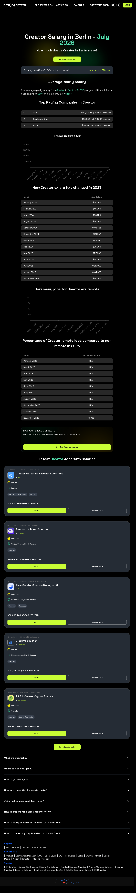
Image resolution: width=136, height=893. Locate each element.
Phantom (21, 533)
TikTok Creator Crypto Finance (34, 696)
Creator (33, 494)
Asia (7, 847)
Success (22, 606)
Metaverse (70, 855)
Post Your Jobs (99, 5)
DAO (40, 855)
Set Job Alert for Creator (67, 447)
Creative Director (26, 640)
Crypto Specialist (26, 717)
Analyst (9, 855)
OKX (35, 112)
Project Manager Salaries (100, 867)
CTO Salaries (100, 870)
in (65, 90)
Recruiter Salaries (23, 870)
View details (97, 511)
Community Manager (26, 855)
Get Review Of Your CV (44, 5)
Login (127, 5)
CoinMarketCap (40, 119)
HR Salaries (11, 867)
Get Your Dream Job (67, 59)
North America (39, 847)
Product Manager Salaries (73, 867)
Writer (16, 859)
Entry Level (50, 855)
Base (35, 125)
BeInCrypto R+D (73, 883)
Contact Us (73, 880)
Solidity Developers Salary (78, 870)
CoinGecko (22, 700)
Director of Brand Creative (32, 529)
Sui (19, 477)
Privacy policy (61, 880)
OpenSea (21, 645)
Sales (80, 855)
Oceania (25, 847)
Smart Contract (93, 855)
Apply (36, 511)
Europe (15, 847)
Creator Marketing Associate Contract (39, 473)
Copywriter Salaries (28, 867)
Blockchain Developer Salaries (48, 870)
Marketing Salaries (49, 867)
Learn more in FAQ (99, 70)
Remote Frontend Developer (35, 859)
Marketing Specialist (17, 494)
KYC (60, 855)
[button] (63, 5)
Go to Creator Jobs (67, 747)
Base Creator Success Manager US (37, 585)
